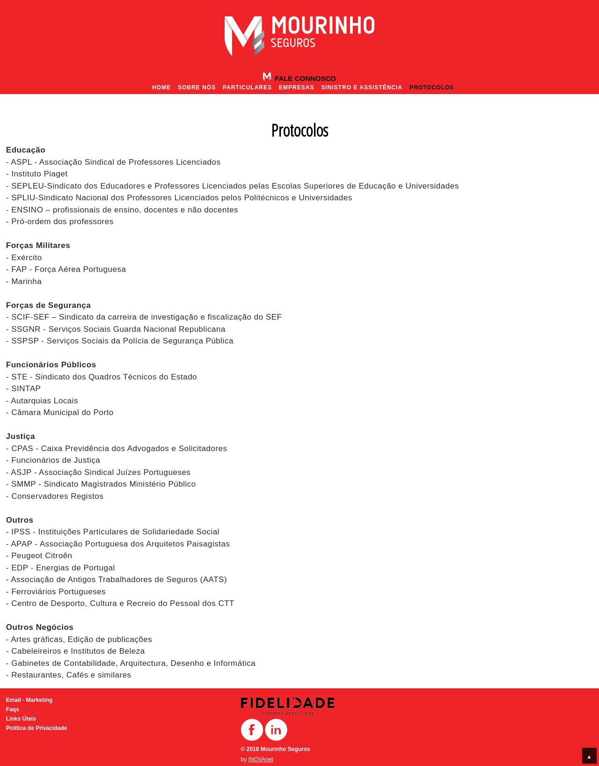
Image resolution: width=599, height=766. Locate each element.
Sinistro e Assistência (361, 87)
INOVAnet (260, 759)
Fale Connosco (304, 78)
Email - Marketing (29, 700)
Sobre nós (197, 87)
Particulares (247, 87)
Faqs (12, 709)
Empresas (296, 87)
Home (161, 87)
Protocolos (431, 87)
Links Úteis (21, 718)
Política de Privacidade (36, 728)
